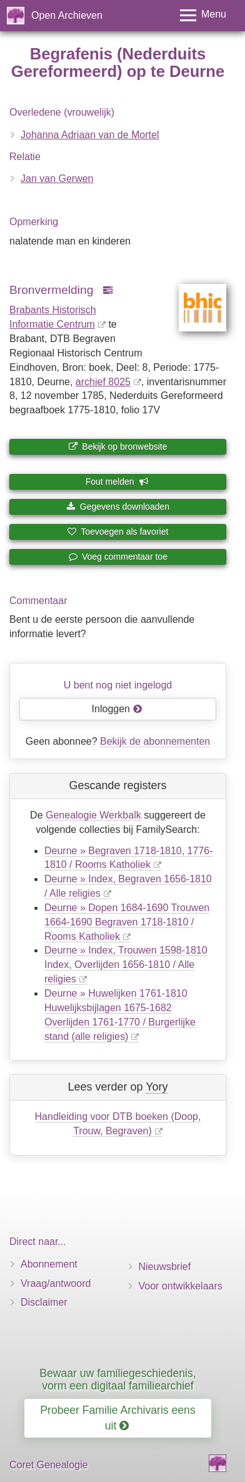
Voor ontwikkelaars (180, 1286)
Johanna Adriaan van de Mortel (90, 134)
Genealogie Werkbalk (93, 815)
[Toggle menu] (203, 15)
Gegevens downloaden (117, 507)
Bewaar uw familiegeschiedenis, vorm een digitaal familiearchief (117, 1379)
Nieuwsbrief (165, 1266)
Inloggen (117, 708)
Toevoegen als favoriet (118, 532)
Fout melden (117, 481)
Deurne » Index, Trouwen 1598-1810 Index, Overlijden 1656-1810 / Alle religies (126, 964)
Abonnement (49, 1264)
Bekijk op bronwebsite (117, 446)
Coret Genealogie (48, 1464)
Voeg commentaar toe (118, 557)
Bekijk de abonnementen (155, 741)
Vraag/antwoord (56, 1283)
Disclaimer (44, 1302)
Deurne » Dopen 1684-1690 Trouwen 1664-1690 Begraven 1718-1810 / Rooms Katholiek (126, 922)
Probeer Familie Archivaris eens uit (117, 1418)
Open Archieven (66, 15)
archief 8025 (103, 381)
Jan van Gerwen (57, 178)
